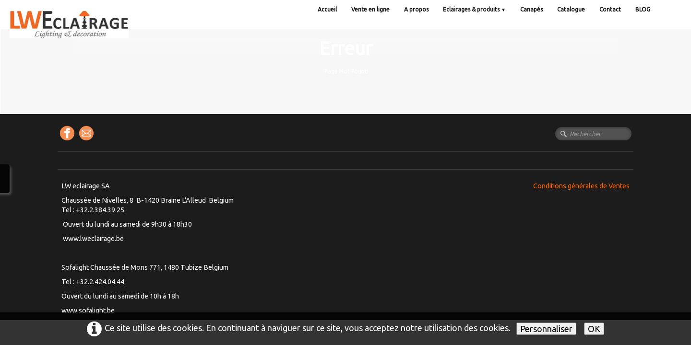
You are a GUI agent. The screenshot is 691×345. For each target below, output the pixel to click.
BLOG (642, 9)
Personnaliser (546, 329)
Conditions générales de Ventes (581, 186)
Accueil (327, 9)
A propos (416, 9)
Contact (610, 9)
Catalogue (571, 9)
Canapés (531, 9)
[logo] (89, 33)
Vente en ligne (370, 9)
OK (594, 329)
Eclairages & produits (474, 9)
